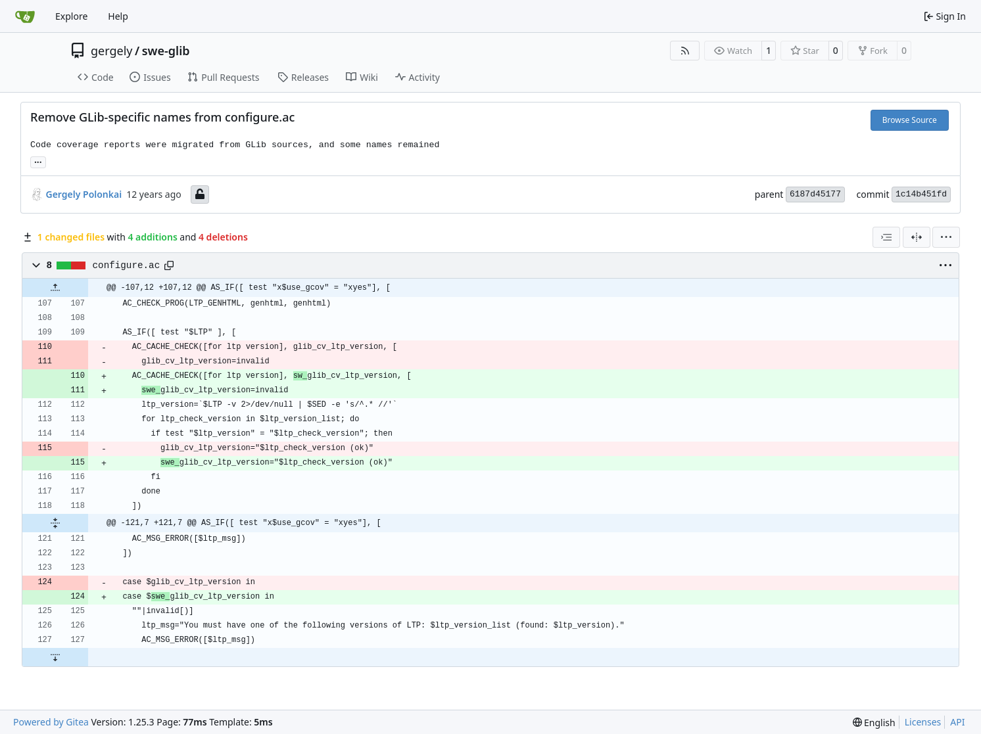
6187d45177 (815, 194)
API (957, 722)
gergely (112, 50)
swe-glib (166, 50)
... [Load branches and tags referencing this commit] (38, 161)
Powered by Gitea (51, 722)
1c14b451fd (921, 194)
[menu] (946, 237)
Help (118, 16)
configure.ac (126, 265)
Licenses (923, 722)
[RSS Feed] (685, 50)
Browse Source (909, 120)
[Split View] (916, 237)
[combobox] (886, 237)
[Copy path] (169, 265)
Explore (71, 16)
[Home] (25, 16)
